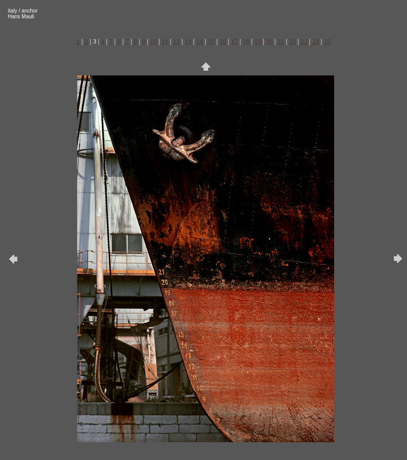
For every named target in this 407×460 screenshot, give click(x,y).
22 (292, 41)
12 (176, 41)
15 (211, 41)
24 (315, 41)
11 (165, 41)
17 (234, 41)
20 (269, 41)
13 (188, 41)
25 (327, 41)
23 (304, 41)
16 (222, 41)
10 (153, 41)
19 (257, 41)
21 (280, 41)
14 (199, 41)
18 (246, 41)
